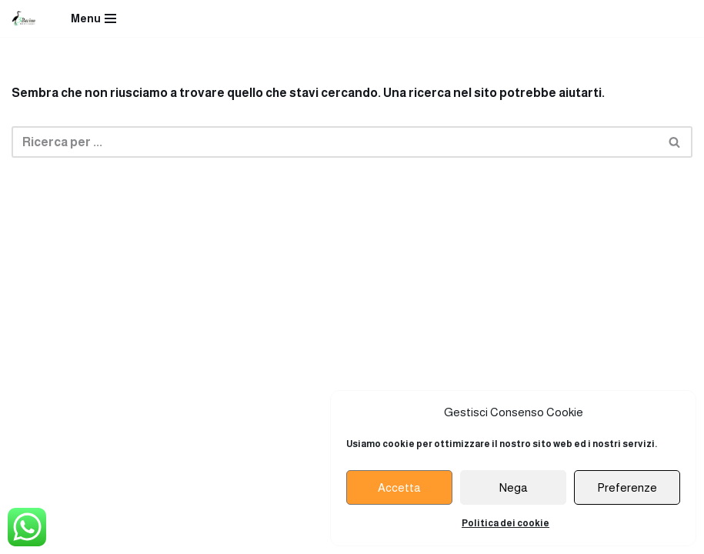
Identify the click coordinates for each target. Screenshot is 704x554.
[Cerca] (335, 142)
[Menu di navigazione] (93, 18)
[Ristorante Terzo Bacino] (24, 18)
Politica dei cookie (505, 523)
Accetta (399, 487)
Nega (513, 487)
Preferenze (627, 487)
